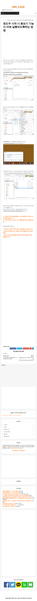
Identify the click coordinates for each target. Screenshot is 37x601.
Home (4, 20)
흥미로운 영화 (6, 436)
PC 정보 (8, 20)
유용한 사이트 (6, 429)
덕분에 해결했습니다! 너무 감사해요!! (10, 491)
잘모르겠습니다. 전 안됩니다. (8, 506)
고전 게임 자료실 (7, 431)
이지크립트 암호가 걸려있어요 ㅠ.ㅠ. (10, 504)
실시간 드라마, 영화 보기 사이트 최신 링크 (11, 415)
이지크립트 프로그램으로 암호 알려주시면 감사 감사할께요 (15, 495)
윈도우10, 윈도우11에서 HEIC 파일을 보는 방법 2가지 (18, 229)
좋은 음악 (5, 434)
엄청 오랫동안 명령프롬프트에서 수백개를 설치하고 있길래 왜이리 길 (17, 498)
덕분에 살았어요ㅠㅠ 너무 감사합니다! (10, 492)
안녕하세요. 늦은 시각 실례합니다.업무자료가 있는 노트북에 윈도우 (17, 500)
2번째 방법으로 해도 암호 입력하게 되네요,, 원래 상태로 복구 (16, 496)
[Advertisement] (18, 45)
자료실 (5, 426)
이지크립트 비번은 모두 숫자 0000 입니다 (11, 494)
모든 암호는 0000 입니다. (8, 503)
